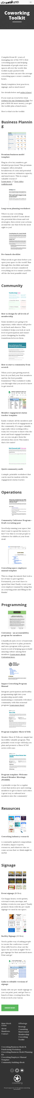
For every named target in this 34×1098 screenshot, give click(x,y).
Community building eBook (12, 1062)
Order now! (10, 1008)
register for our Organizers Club (15, 100)
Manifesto (5, 1031)
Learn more (6, 181)
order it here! (26, 92)
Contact (4, 1034)
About (3, 1028)
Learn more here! (17, 705)
